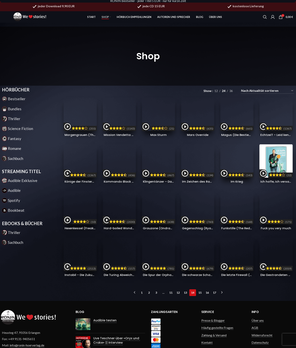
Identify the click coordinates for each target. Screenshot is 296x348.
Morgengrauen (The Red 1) (84, 117)
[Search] (265, 18)
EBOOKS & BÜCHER (22, 226)
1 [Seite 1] (141, 274)
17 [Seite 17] (214, 274)
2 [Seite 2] (149, 274)
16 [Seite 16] (207, 274)
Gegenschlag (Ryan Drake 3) (205, 212)
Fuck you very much (277, 212)
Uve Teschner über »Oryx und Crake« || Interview (113, 319)
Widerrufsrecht (262, 316)
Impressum (259, 331)
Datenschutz (260, 324)
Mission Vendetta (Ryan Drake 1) (128, 117)
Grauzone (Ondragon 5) (161, 212)
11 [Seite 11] (170, 274)
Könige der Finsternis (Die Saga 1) (89, 144)
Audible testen (102, 301)
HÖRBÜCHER (16, 92)
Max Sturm (158, 113)
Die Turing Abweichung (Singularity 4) (133, 259)
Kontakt (207, 324)
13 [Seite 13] (185, 274)
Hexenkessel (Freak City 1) (84, 212)
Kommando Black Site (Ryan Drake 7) (133, 144)
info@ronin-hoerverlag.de (27, 327)
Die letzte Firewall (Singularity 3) (247, 259)
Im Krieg (237, 140)
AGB (255, 309)
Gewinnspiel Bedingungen (218, 331)
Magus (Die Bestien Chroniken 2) (248, 117)
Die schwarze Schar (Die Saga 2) (208, 259)
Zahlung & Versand (214, 316)
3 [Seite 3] (156, 274)
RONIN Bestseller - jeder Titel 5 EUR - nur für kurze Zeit (148, 2)
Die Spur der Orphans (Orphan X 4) (170, 259)
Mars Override (198, 113)
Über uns (258, 301)
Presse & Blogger (213, 301)
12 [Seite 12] (178, 274)
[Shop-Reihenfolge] (267, 94)
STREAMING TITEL (21, 174)
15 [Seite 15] (200, 274)
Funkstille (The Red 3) (239, 212)
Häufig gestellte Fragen (217, 309)
